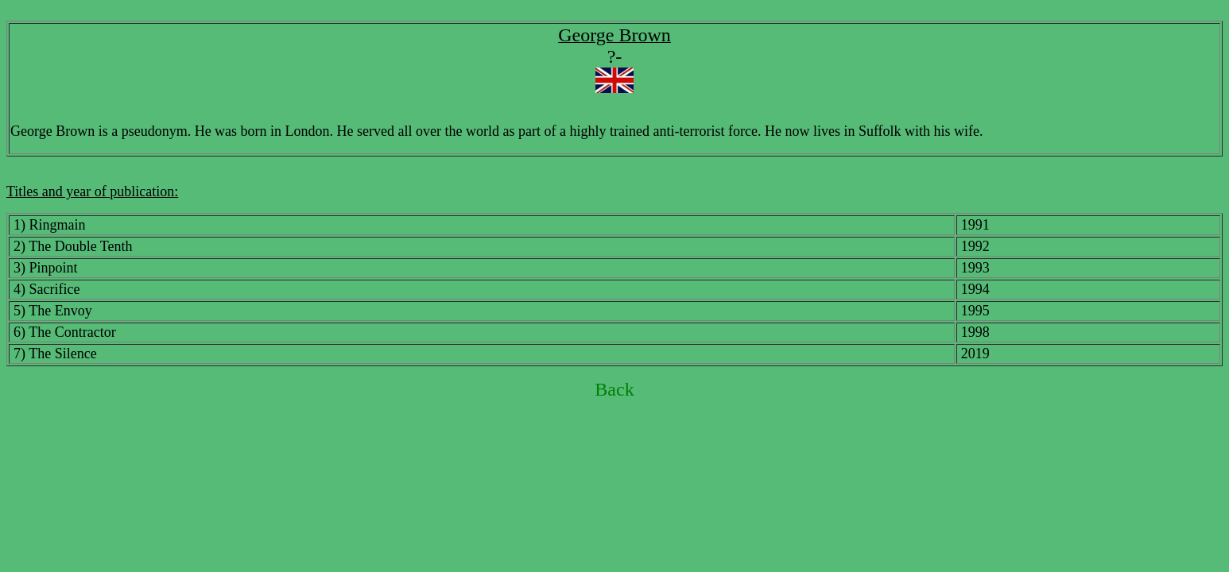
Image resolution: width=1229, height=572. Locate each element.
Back (614, 389)
